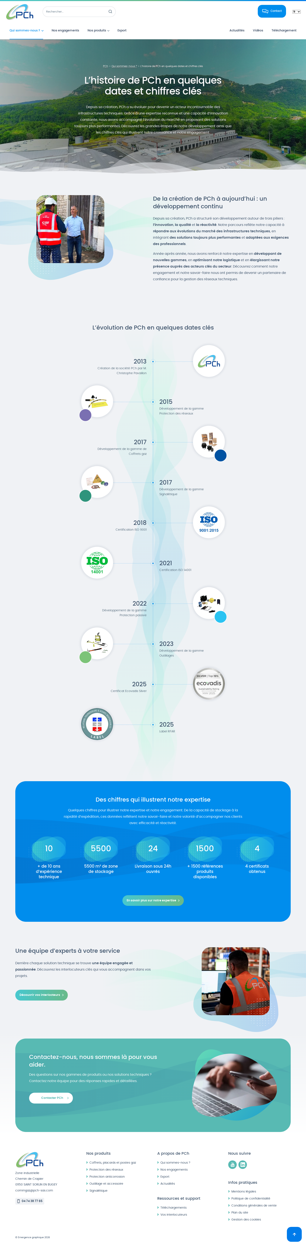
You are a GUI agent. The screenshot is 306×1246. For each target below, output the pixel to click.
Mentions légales (243, 1191)
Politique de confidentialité (250, 1198)
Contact (276, 11)
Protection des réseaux (106, 1169)
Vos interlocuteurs (173, 1214)
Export (164, 1176)
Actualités (167, 1183)
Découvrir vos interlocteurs (40, 995)
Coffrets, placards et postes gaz (112, 1162)
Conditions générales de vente (254, 1205)
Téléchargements (173, 1207)
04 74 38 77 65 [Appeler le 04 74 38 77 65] (32, 1201)
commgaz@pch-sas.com (34, 1190)
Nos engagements (174, 1169)
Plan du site (239, 1212)
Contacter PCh (52, 1098)
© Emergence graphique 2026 (32, 1237)
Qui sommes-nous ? (175, 1162)
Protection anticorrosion (107, 1176)
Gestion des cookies (246, 1219)
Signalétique (98, 1190)
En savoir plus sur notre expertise (151, 900)
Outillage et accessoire (106, 1183)
